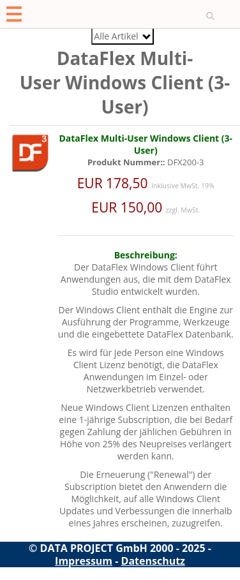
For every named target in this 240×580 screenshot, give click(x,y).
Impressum (83, 561)
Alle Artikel (122, 36)
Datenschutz (153, 561)
